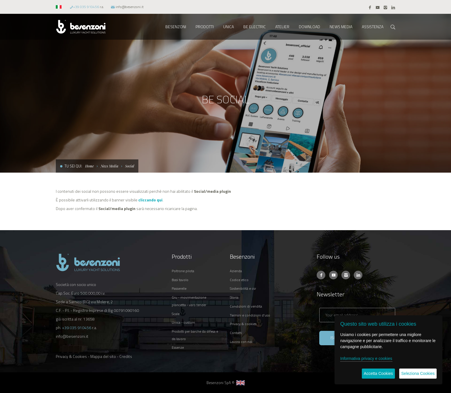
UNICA (228, 27)
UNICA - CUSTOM (183, 322)
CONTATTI (236, 332)
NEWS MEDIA (341, 27)
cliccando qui (150, 200)
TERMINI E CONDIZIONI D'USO (250, 315)
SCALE (175, 313)
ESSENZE (178, 347)
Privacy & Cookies (71, 356)
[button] (59, 6)
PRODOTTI (205, 27)
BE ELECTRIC (254, 27)
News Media (109, 166)
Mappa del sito (103, 356)
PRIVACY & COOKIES (243, 324)
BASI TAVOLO (180, 280)
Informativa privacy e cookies (366, 358)
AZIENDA (236, 271)
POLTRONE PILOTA (183, 271)
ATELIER (282, 27)
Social (129, 166)
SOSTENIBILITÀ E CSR (243, 288)
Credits (125, 356)
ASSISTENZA (372, 27)
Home (89, 166)
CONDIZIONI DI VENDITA (246, 306)
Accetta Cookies (378, 373)
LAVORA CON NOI (241, 341)
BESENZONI (175, 27)
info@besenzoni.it (130, 6)
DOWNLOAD (309, 27)
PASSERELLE (179, 288)
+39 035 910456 (86, 6)
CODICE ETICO (239, 280)
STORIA (234, 297)
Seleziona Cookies (418, 373)
